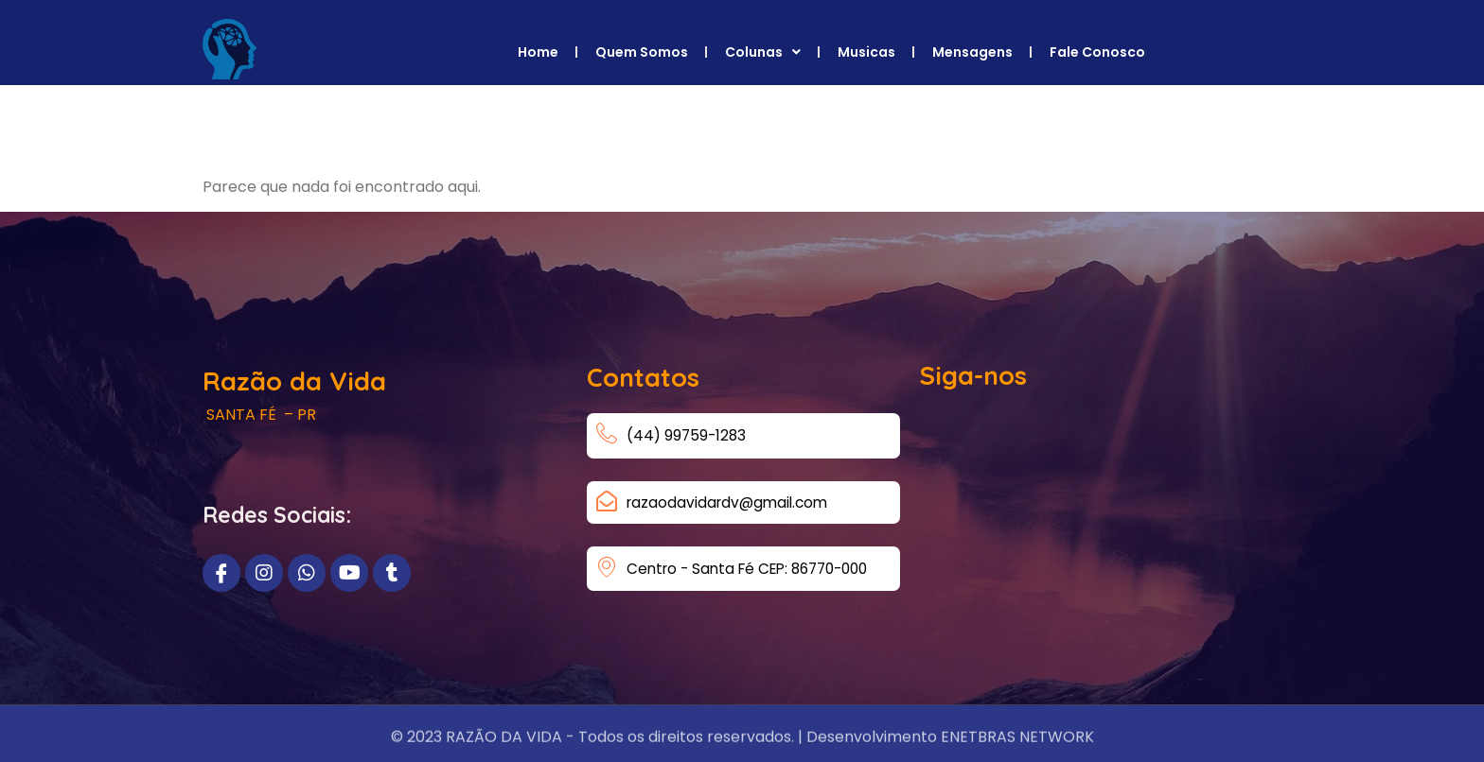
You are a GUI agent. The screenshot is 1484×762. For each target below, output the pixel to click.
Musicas (866, 52)
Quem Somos (641, 52)
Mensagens (972, 52)
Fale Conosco (1097, 52)
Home (538, 52)
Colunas (763, 52)
